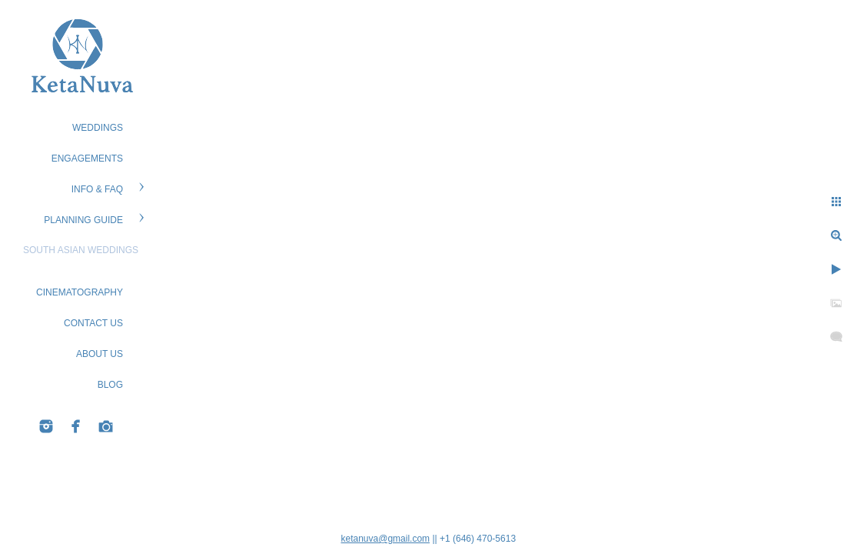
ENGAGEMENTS (87, 158)
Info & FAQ (97, 189)
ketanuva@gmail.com (385, 538)
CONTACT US (93, 323)
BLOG (110, 384)
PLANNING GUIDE (83, 220)
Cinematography (79, 292)
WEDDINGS (97, 127)
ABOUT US (99, 354)
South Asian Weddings (80, 250)
